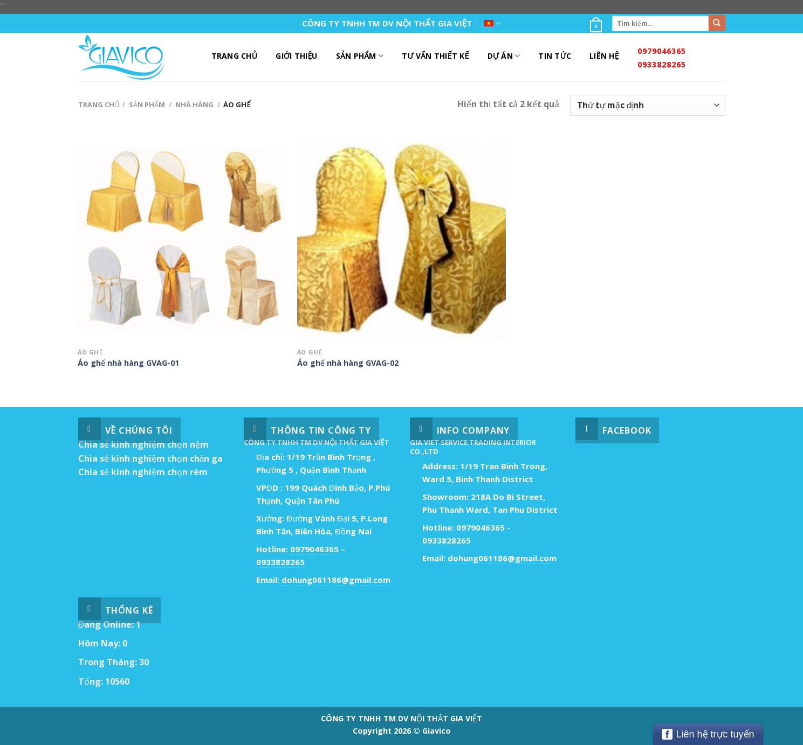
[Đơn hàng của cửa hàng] (647, 105)
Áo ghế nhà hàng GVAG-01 (128, 363)
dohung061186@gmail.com (336, 579)
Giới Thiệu (297, 56)
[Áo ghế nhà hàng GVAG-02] (401, 239)
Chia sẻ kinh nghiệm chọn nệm (143, 444)
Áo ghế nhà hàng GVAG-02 (348, 363)
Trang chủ (98, 104)
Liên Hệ (604, 56)
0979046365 (661, 51)
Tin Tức (554, 56)
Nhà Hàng (194, 104)
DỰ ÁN (504, 56)
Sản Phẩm (359, 56)
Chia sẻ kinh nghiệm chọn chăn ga (150, 458)
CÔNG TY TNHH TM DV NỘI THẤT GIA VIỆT (387, 23)
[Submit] (717, 23)
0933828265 (661, 64)
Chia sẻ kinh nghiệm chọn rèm (143, 472)
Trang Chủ (234, 56)
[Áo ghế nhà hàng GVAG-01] (182, 239)
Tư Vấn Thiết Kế (435, 56)
